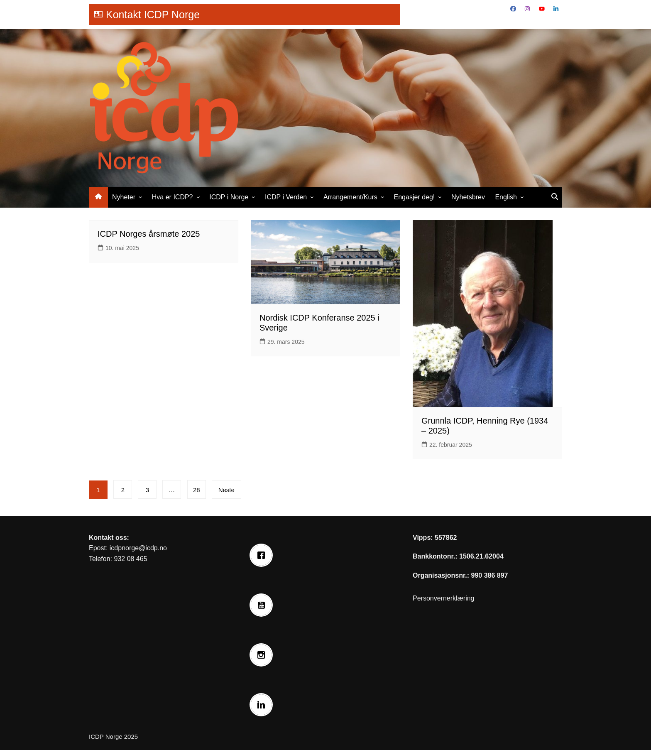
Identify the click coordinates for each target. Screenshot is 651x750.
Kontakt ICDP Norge (153, 14)
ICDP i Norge (228, 197)
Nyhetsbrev (468, 197)
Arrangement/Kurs (350, 197)
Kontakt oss (108, 537)
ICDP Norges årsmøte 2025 (149, 233)
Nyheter (123, 197)
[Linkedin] (263, 704)
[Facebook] (263, 555)
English (505, 197)
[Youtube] (263, 605)
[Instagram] (263, 655)
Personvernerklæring (444, 598)
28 (197, 489)
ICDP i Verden (286, 197)
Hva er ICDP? (172, 197)
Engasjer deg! (414, 197)
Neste (227, 489)
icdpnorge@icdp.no (138, 547)
